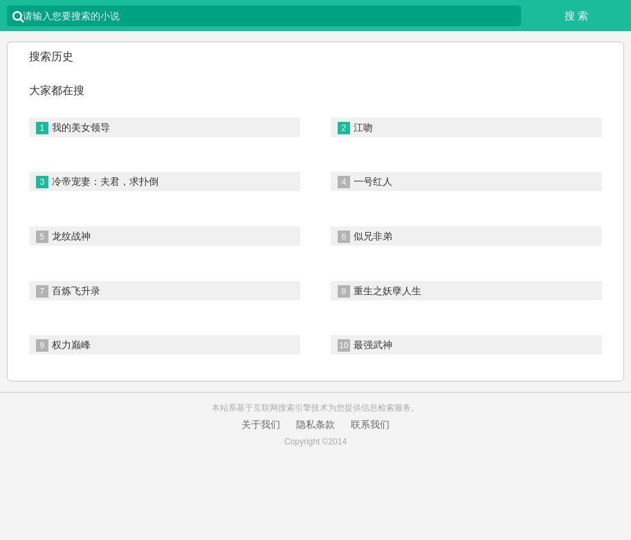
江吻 (355, 128)
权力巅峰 (63, 345)
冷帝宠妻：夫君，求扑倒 (97, 182)
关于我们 (260, 424)
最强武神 (365, 345)
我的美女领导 (73, 128)
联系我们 (370, 424)
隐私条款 (315, 424)
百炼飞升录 (68, 291)
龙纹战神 (63, 237)
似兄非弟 (365, 237)
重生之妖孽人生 (379, 291)
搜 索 (576, 15)
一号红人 (365, 182)
